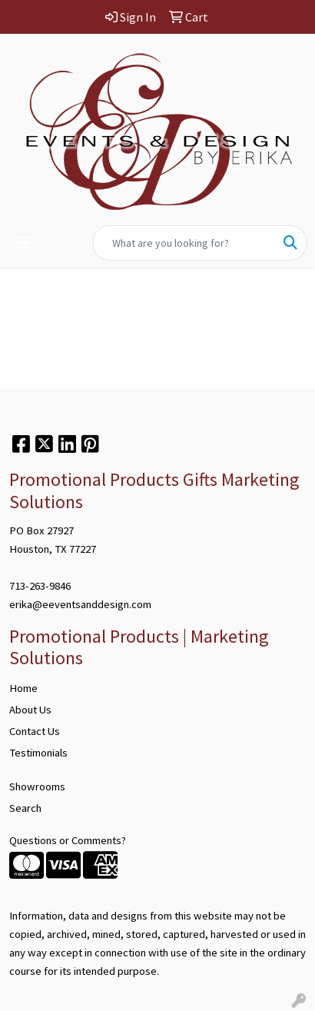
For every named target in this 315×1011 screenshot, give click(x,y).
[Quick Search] (183, 243)
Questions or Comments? (67, 840)
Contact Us (34, 731)
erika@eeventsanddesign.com (80, 604)
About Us (30, 710)
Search (25, 808)
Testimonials (38, 753)
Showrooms (37, 786)
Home (23, 688)
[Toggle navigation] (24, 243)
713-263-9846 (40, 586)
